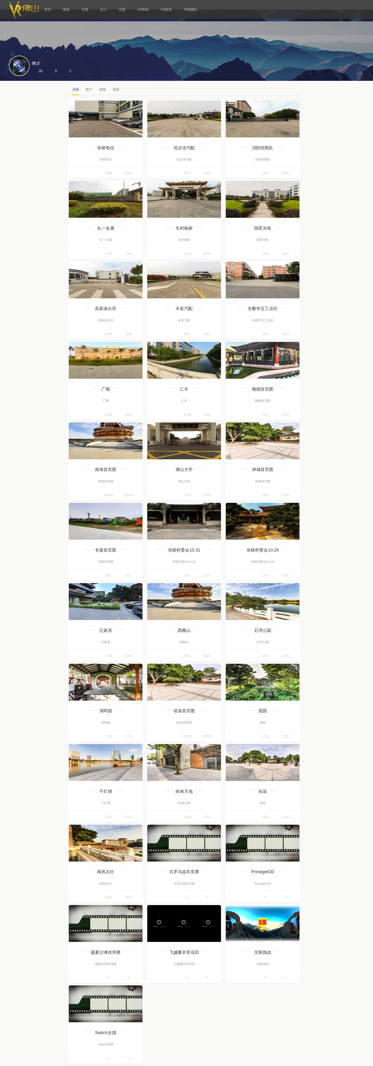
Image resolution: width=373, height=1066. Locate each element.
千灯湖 (105, 791)
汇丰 (184, 389)
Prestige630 (262, 871)
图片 (89, 89)
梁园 (262, 710)
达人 (103, 9)
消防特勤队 (262, 147)
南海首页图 (105, 469)
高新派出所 (105, 308)
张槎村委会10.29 (262, 550)
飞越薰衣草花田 (184, 952)
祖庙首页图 (184, 710)
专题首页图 (105, 550)
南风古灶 (105, 871)
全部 (75, 89)
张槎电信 (105, 147)
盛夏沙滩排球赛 (106, 952)
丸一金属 (105, 228)
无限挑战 (262, 952)
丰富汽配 (184, 308)
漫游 (116, 89)
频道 (66, 9)
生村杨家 (184, 228)
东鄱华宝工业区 (263, 308)
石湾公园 (262, 630)
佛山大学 (184, 469)
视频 (102, 89)
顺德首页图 (262, 389)
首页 (47, 9)
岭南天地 (184, 791)
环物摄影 (190, 9)
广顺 (105, 389)
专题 (85, 9)
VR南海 (166, 9)
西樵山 (184, 630)
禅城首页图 (262, 469)
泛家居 (105, 630)
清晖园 (105, 710)
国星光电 (262, 228)
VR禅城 (142, 9)
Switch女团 (105, 1032)
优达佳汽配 (184, 147)
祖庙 (262, 791)
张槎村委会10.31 (184, 550)
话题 (122, 9)
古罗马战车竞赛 (184, 871)
